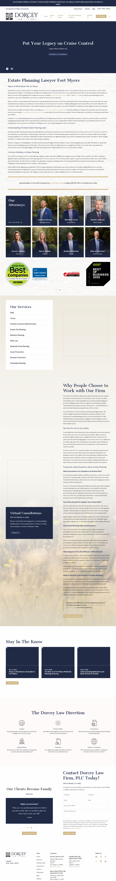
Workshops (101, 16)
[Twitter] (96, 861)
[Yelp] (101, 857)
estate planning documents (59, 95)
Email (89, 800)
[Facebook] (105, 857)
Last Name (91, 795)
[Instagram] (101, 861)
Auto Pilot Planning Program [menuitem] (75, 16)
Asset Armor (78, 9)
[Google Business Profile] (96, 857)
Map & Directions (55, 866)
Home (38, 856)
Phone (65, 800)
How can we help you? (70, 811)
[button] (12, 68)
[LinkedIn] (105, 861)
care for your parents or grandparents (55, 110)
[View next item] (60, 290)
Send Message (69, 833)
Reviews (38, 879)
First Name (67, 795)
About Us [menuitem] (52, 16)
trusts (76, 95)
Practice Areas (40, 863)
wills (71, 95)
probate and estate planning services (32, 112)
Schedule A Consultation (58, 54)
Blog (93, 9)
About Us (39, 860)
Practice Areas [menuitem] (60, 16)
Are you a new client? (69, 805)
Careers (87, 9)
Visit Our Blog (12, 683)
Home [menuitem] (46, 16)
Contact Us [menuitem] (89, 16)
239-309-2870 (103, 9)
